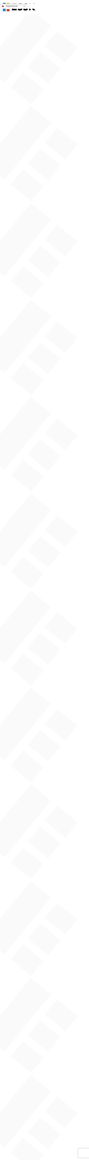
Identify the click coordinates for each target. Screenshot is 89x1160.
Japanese (9, 6)
